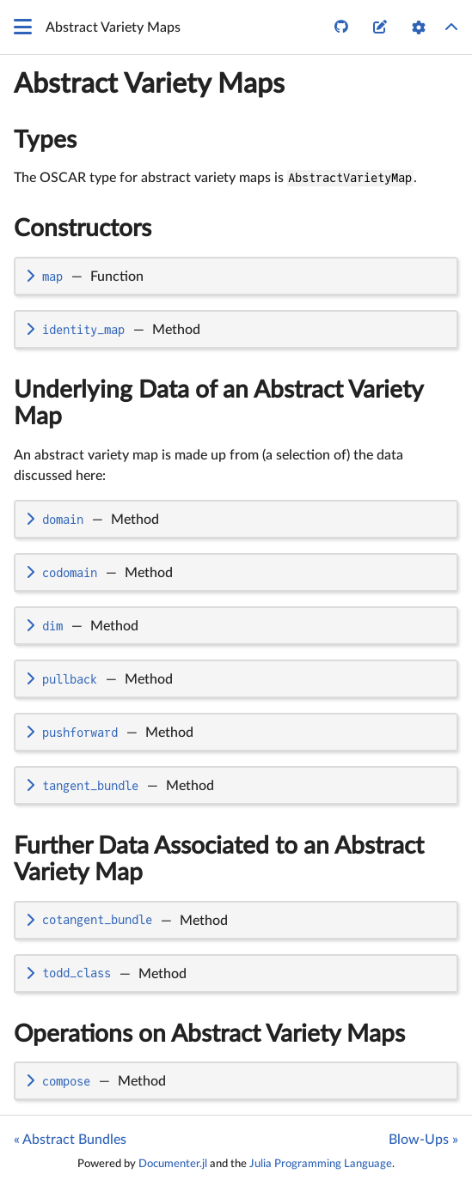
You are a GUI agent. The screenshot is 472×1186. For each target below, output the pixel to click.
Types (45, 140)
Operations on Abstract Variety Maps (209, 1034)
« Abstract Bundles (70, 1139)
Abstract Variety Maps (149, 84)
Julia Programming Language (320, 1164)
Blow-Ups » (423, 1139)
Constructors (82, 228)
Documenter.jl (172, 1164)
